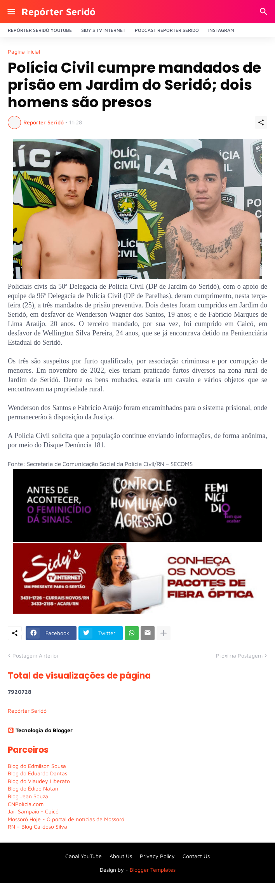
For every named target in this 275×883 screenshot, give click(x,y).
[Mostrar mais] (164, 633)
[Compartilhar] (261, 122)
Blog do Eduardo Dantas (37, 773)
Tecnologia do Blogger (40, 730)
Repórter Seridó (58, 11)
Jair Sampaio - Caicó (33, 811)
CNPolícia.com (26, 804)
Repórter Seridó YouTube (40, 30)
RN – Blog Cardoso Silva (37, 826)
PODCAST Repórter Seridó (167, 30)
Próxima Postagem (239, 655)
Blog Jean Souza (28, 796)
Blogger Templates (153, 869)
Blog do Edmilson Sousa (37, 766)
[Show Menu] (10, 11)
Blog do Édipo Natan (33, 788)
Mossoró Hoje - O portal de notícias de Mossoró (66, 819)
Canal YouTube (83, 856)
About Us (121, 856)
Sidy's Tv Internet (103, 30)
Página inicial (24, 51)
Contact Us (196, 856)
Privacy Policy (157, 856)
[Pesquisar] (264, 11)
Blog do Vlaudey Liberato (39, 781)
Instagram (221, 30)
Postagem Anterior (35, 655)
